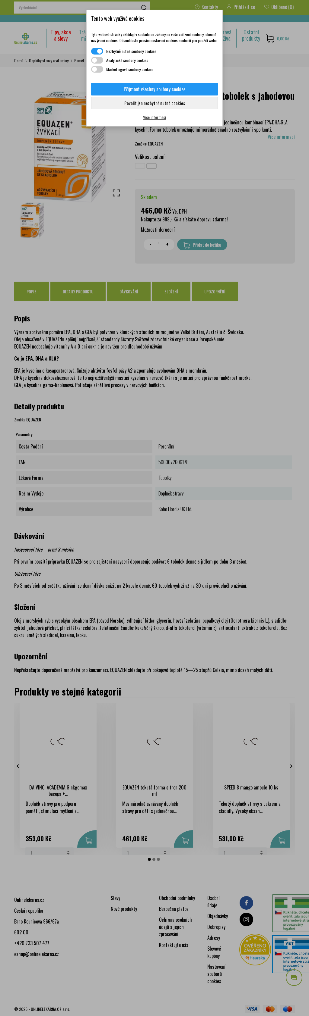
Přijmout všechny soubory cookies (155, 89)
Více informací (154, 117)
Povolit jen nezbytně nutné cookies (154, 103)
